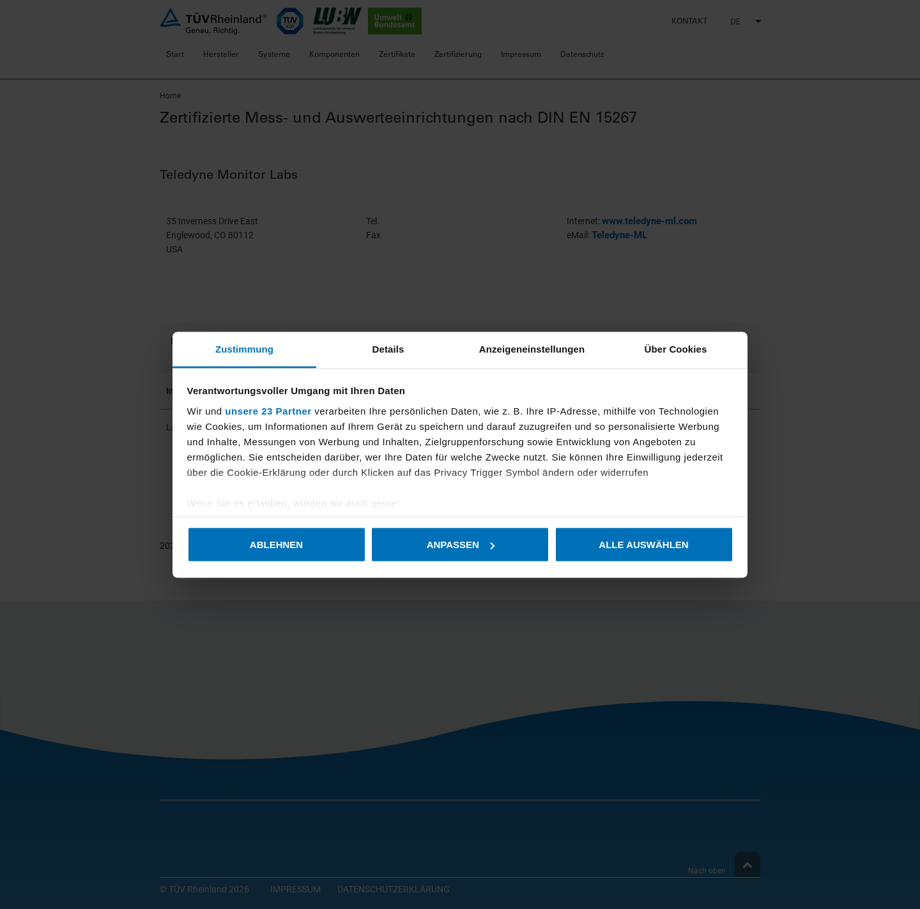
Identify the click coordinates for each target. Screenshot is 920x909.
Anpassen (460, 544)
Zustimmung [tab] (244, 348)
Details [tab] (388, 348)
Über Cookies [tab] (676, 348)
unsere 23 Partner (268, 410)
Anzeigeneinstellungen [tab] (532, 348)
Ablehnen (276, 544)
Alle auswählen (643, 544)
